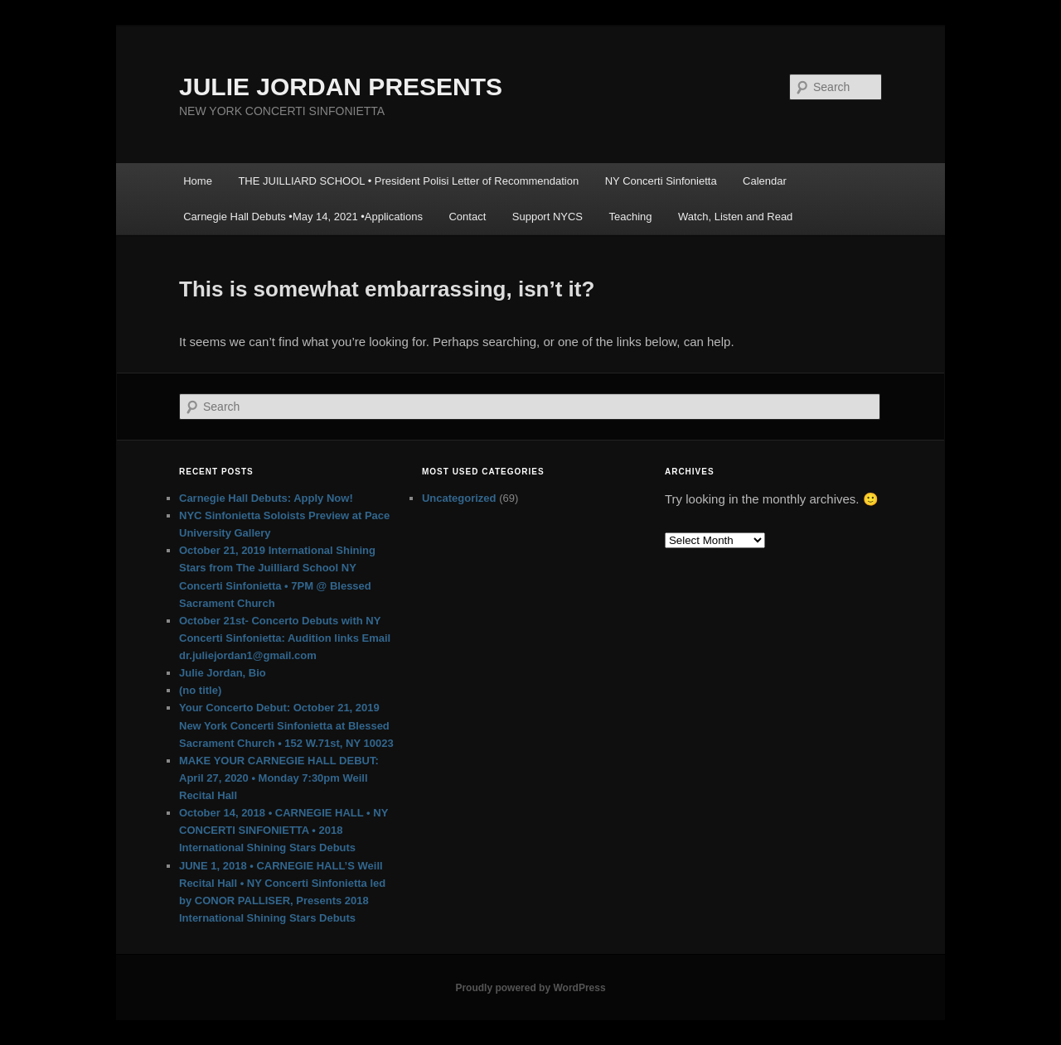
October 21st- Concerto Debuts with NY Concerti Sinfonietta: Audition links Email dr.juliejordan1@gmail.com (284, 638)
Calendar (765, 181)
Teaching (630, 216)
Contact (467, 216)
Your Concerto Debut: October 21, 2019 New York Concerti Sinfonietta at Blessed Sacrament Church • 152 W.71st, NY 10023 (286, 725)
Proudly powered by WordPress (530, 988)
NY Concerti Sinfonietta (661, 181)
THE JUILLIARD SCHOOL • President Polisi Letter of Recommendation (408, 181)
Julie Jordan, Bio (222, 673)
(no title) (200, 690)
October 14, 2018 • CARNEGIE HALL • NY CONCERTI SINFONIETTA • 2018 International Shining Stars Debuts (283, 830)
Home (197, 181)
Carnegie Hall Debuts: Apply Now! (266, 498)
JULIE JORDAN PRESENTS (340, 86)
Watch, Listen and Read (735, 216)
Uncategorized (459, 498)
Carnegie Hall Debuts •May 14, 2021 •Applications (303, 216)
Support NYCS (547, 216)
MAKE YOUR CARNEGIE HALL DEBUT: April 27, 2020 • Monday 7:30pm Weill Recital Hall (279, 778)
